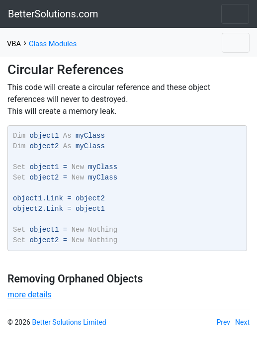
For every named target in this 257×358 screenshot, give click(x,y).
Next (242, 322)
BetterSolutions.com (53, 14)
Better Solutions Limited (69, 322)
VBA (14, 43)
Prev (224, 322)
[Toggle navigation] (235, 14)
